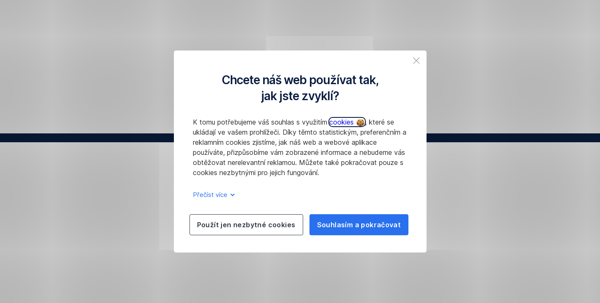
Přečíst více (212, 195)
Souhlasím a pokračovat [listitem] (359, 225)
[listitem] (416, 60)
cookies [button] (346, 122)
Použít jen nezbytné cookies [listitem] (246, 225)
